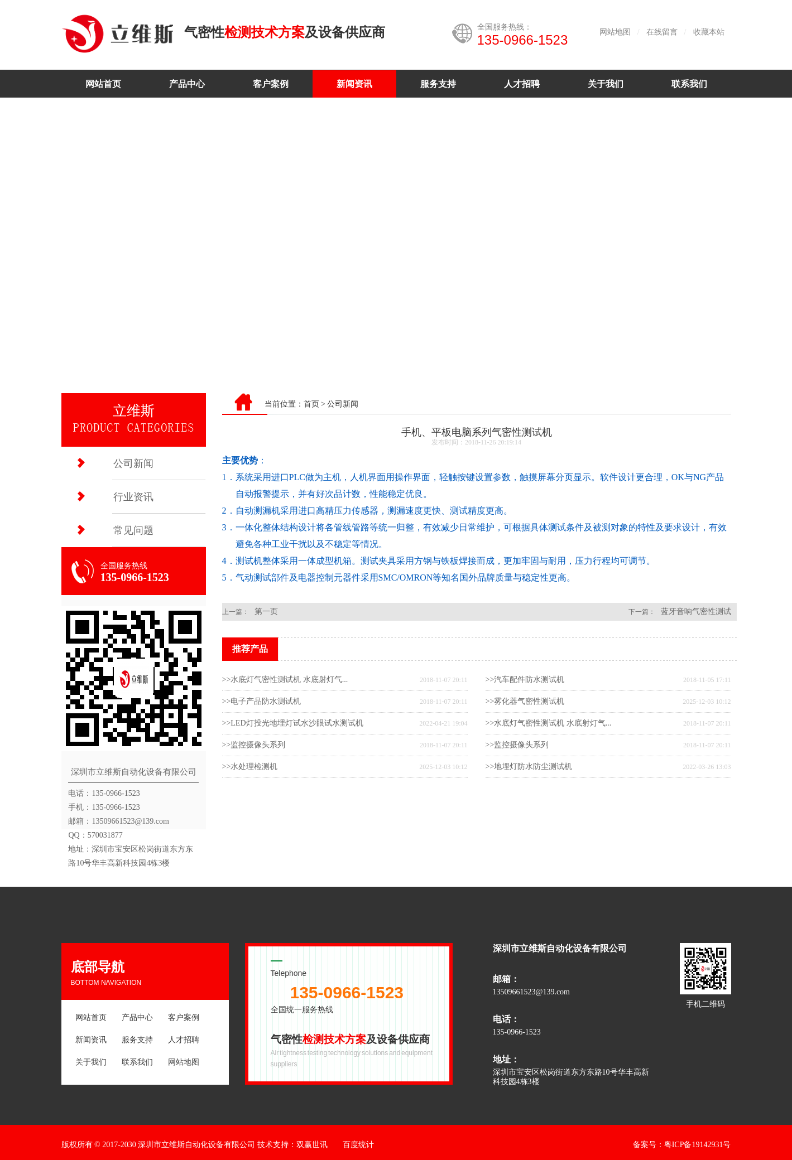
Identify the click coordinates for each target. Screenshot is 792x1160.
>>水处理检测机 (250, 766)
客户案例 (271, 84)
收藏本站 (708, 32)
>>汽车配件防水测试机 (525, 679)
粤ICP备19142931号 (697, 1144)
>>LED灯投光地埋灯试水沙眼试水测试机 (292, 723)
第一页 (266, 611)
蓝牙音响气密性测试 (696, 611)
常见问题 (133, 530)
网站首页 (103, 84)
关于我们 (605, 84)
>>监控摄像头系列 (254, 745)
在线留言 (662, 32)
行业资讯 (133, 496)
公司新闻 (133, 463)
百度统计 (358, 1144)
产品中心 (187, 84)
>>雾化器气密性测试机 (525, 701)
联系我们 (689, 84)
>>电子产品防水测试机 (261, 701)
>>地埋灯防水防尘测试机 (529, 766)
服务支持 (438, 84)
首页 (311, 404)
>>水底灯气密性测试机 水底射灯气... (285, 679)
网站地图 (615, 32)
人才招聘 (522, 84)
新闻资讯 (354, 84)
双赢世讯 (312, 1144)
